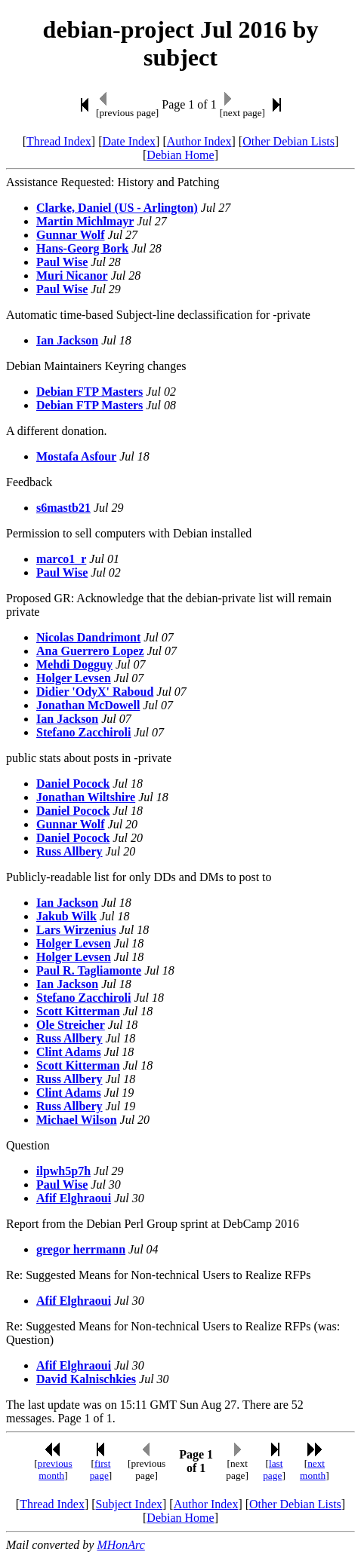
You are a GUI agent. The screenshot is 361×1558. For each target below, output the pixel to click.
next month (313, 1469)
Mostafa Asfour (76, 456)
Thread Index (58, 141)
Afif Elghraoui (73, 1198)
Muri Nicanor (72, 275)
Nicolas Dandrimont (88, 637)
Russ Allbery (69, 851)
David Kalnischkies (86, 1379)
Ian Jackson (67, 340)
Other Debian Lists (288, 141)
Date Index (129, 141)
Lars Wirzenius (76, 929)
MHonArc (120, 1544)
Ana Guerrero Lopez (90, 650)
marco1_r (61, 558)
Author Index (199, 141)
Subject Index (129, 1504)
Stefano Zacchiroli (83, 732)
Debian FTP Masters (89, 391)
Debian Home (180, 154)
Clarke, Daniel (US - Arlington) (117, 207)
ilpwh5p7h (63, 1171)
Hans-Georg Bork (82, 248)
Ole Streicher (70, 1024)
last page (272, 1469)
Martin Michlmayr (85, 221)
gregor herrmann (80, 1249)
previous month (55, 1469)
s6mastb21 (63, 507)
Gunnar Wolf (70, 234)
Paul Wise (62, 262)
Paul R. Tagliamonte (88, 970)
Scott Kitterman (78, 1011)
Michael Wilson (76, 1119)
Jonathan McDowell (88, 705)
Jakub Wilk (66, 916)
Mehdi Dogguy (74, 664)
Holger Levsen (73, 678)
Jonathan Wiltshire (85, 797)
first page (100, 1469)
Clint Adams (68, 1051)
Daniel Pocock (73, 783)
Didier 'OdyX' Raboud (94, 691)
